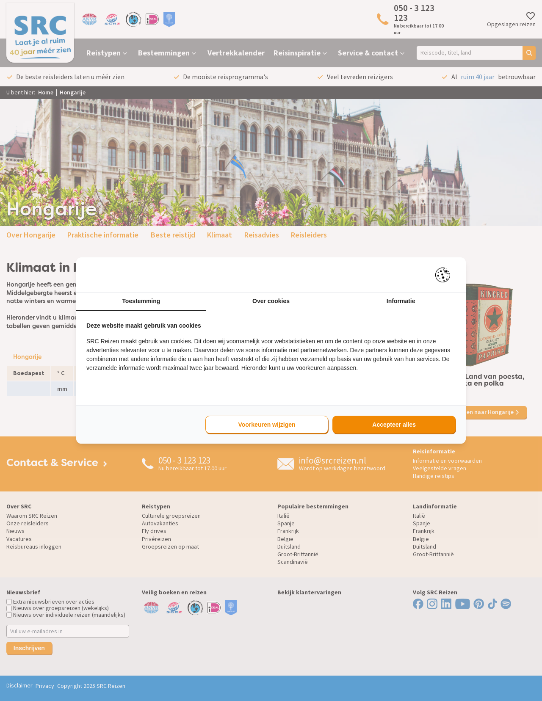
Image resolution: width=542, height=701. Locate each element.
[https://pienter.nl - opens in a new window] (445, 275)
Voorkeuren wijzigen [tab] (266, 424)
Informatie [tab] (401, 301)
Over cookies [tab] (271, 301)
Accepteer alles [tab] (394, 424)
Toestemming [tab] (141, 301)
